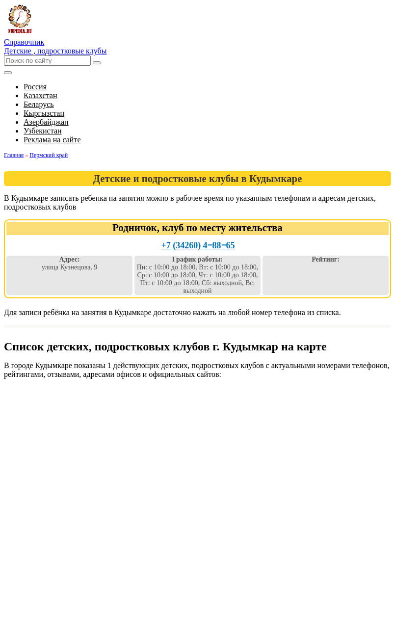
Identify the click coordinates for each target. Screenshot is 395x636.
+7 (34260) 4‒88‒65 (198, 245)
